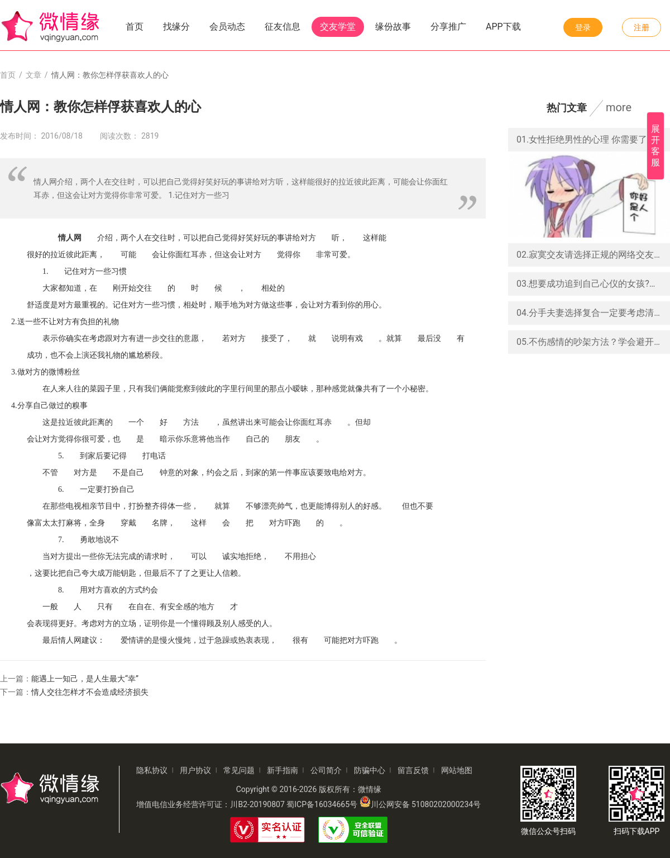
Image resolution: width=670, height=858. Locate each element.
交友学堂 (338, 26)
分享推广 (448, 26)
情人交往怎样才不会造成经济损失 (90, 692)
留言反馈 (413, 770)
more (618, 107)
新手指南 (282, 770)
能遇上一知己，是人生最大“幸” (84, 678)
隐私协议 (152, 770)
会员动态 (227, 26)
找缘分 (176, 26)
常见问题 (239, 770)
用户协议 (195, 770)
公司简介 (326, 770)
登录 (583, 27)
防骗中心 (369, 770)
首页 (134, 26)
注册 (641, 27)
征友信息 (282, 26)
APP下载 (503, 26)
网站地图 (456, 770)
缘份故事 (393, 26)
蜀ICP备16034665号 (321, 804)
